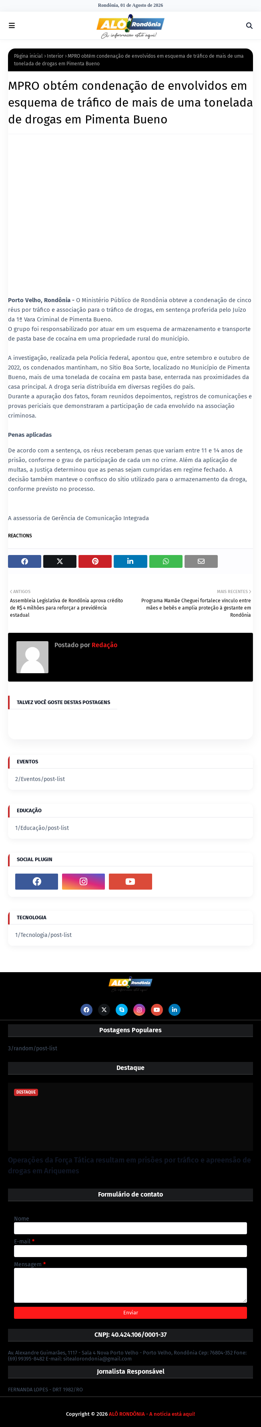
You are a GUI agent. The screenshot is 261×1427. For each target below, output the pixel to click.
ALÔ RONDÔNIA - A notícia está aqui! (152, 1414)
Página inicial (28, 56)
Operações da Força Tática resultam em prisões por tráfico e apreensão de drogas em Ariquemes (129, 1165)
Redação (103, 645)
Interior (55, 56)
